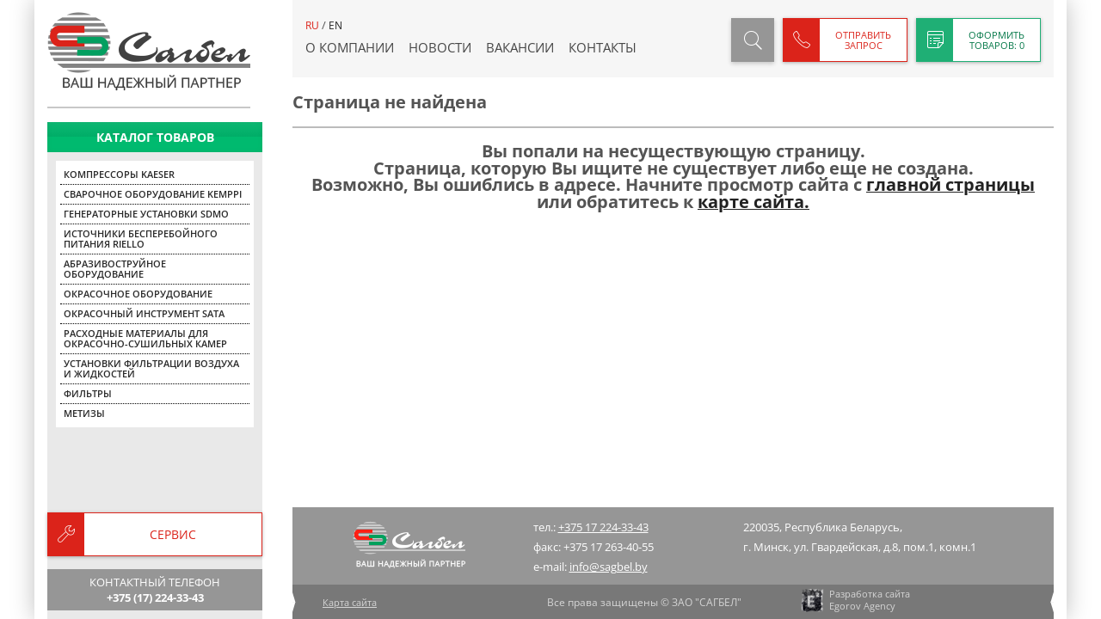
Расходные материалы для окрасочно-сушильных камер (145, 338)
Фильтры (88, 393)
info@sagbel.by (608, 566)
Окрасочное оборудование (138, 293)
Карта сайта (350, 602)
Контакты (603, 47)
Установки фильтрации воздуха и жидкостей (151, 368)
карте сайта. (753, 201)
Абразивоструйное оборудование (115, 268)
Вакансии (520, 47)
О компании (349, 47)
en (335, 25)
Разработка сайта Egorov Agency (854, 600)
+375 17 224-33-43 (603, 527)
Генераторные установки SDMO (146, 213)
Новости (440, 47)
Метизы (84, 413)
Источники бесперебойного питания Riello (141, 238)
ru (312, 25)
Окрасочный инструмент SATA (144, 313)
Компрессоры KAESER (119, 174)
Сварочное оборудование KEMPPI (153, 193)
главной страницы (950, 184)
